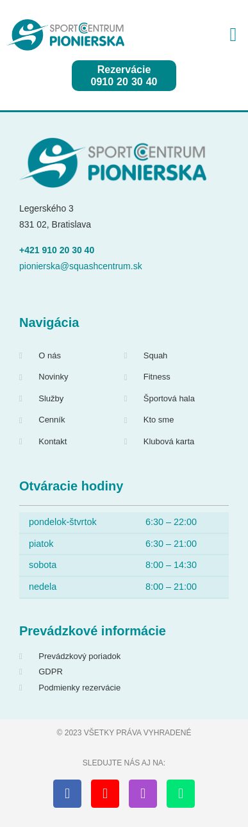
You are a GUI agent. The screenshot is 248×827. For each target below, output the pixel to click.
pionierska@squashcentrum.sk (80, 266)
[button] (233, 35)
